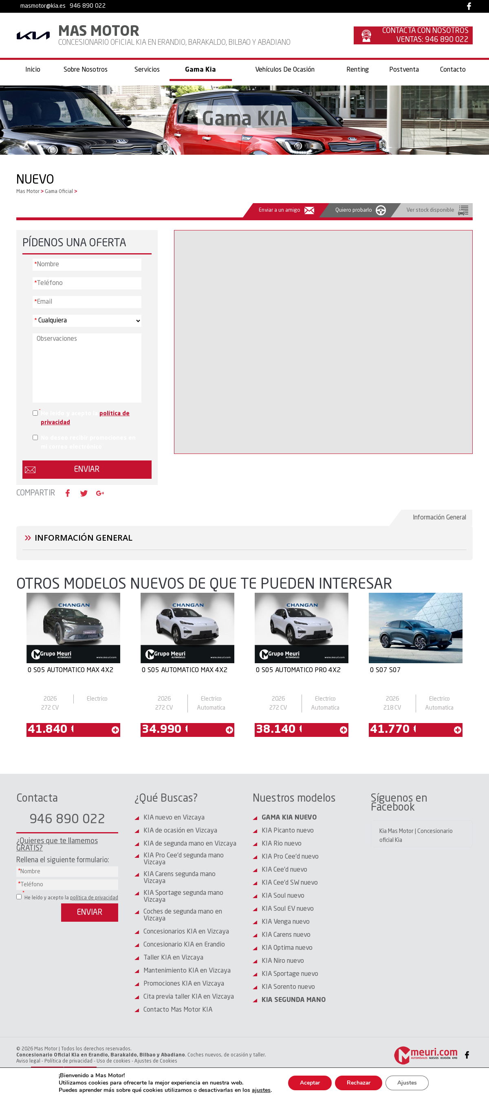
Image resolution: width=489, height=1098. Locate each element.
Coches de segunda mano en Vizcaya (182, 915)
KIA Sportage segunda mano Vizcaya (183, 896)
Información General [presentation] (440, 518)
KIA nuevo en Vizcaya (174, 818)
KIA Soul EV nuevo (288, 909)
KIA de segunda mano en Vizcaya (189, 844)
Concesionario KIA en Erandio (184, 945)
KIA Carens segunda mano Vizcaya (179, 878)
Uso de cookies (113, 1061)
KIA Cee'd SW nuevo (290, 883)
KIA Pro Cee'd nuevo (290, 857)
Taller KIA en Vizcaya (173, 958)
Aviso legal (28, 1061)
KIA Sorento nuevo (288, 987)
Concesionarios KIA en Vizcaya (186, 932)
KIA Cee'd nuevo (284, 870)
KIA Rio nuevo (282, 844)
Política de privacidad (68, 1061)
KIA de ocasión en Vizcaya (180, 831)
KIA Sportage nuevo (290, 974)
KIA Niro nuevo (283, 961)
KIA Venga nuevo (286, 922)
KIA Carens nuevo (286, 935)
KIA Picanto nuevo (288, 831)
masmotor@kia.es (43, 6)
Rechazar (359, 1083)
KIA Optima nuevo (287, 948)
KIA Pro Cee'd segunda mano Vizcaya (183, 859)
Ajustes (409, 1083)
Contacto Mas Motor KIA (177, 1010)
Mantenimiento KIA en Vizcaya (187, 971)
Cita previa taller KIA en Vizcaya (188, 997)
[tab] (437, 518)
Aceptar (309, 1083)
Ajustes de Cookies (155, 1061)
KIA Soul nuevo (283, 896)
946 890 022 (88, 6)
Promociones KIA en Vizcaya (183, 984)
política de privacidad (94, 898)
